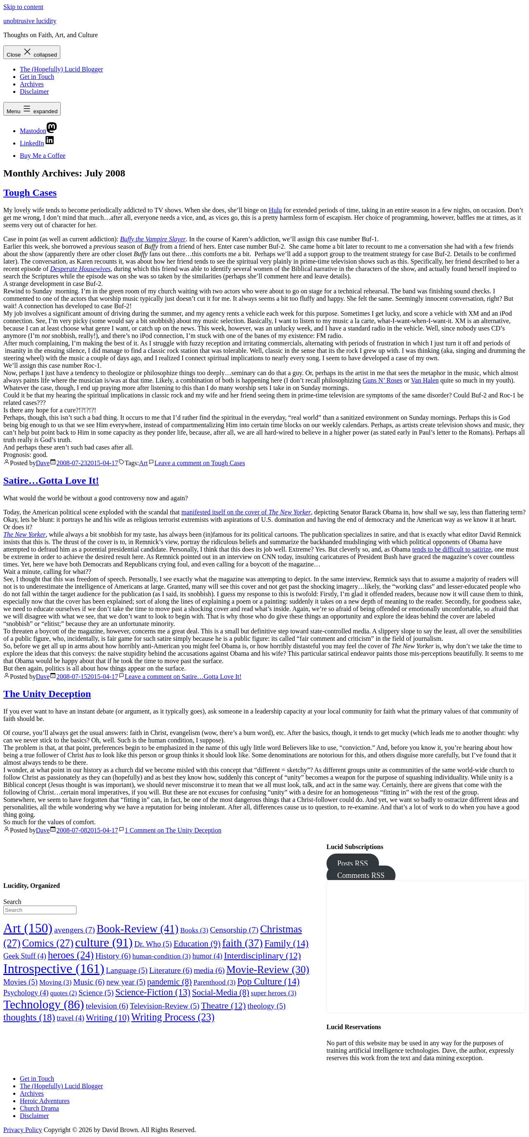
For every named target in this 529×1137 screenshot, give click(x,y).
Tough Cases (30, 192)
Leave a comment (200, 462)
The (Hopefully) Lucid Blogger (61, 69)
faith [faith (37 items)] (242, 943)
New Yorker (295, 512)
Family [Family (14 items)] (286, 943)
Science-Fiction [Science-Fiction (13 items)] (153, 992)
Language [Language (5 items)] (127, 970)
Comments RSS (361, 875)
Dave (43, 462)
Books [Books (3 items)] (194, 930)
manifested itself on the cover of (225, 512)
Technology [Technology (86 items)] (43, 1004)
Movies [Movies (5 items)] (20, 982)
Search (12, 901)
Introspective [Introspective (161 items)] (53, 968)
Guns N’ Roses (383, 380)
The (274, 512)
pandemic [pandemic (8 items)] (169, 981)
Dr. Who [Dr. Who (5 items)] (153, 944)
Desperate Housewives (80, 268)
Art (143, 462)
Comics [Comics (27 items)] (48, 943)
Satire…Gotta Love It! (51, 480)
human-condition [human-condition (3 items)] (161, 956)
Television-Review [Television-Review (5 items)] (164, 1005)
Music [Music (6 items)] (89, 982)
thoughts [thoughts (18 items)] (29, 1017)
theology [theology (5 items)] (267, 1005)
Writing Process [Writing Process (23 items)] (172, 1017)
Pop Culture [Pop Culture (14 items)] (268, 981)
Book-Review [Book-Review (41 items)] (138, 929)
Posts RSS (352, 863)
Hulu (275, 210)
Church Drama (39, 1108)
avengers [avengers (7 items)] (74, 929)
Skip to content (23, 6)
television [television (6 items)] (107, 1005)
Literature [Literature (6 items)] (170, 970)
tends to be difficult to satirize (451, 549)
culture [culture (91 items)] (104, 942)
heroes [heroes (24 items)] (71, 955)
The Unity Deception (47, 693)
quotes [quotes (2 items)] (63, 993)
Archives (32, 84)
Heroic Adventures (44, 1100)
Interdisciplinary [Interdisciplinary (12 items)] (262, 956)
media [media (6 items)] (209, 970)
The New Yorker (24, 534)
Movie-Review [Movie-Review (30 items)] (267, 969)
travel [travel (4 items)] (70, 1018)
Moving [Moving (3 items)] (55, 982)
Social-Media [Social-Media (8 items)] (220, 992)
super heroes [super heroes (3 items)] (273, 993)
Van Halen (424, 380)
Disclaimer (34, 91)
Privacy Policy (22, 1129)
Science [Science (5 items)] (96, 992)
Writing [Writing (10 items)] (108, 1018)
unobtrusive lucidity (29, 20)
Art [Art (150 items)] (27, 928)
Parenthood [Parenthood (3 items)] (214, 982)
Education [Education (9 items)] (197, 943)
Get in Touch (37, 76)
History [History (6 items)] (113, 955)
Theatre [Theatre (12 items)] (223, 1006)
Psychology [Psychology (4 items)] (26, 993)
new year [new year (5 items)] (125, 982)
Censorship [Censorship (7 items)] (234, 929)
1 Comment (173, 830)
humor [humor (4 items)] (207, 956)
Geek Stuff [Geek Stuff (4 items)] (24, 956)
